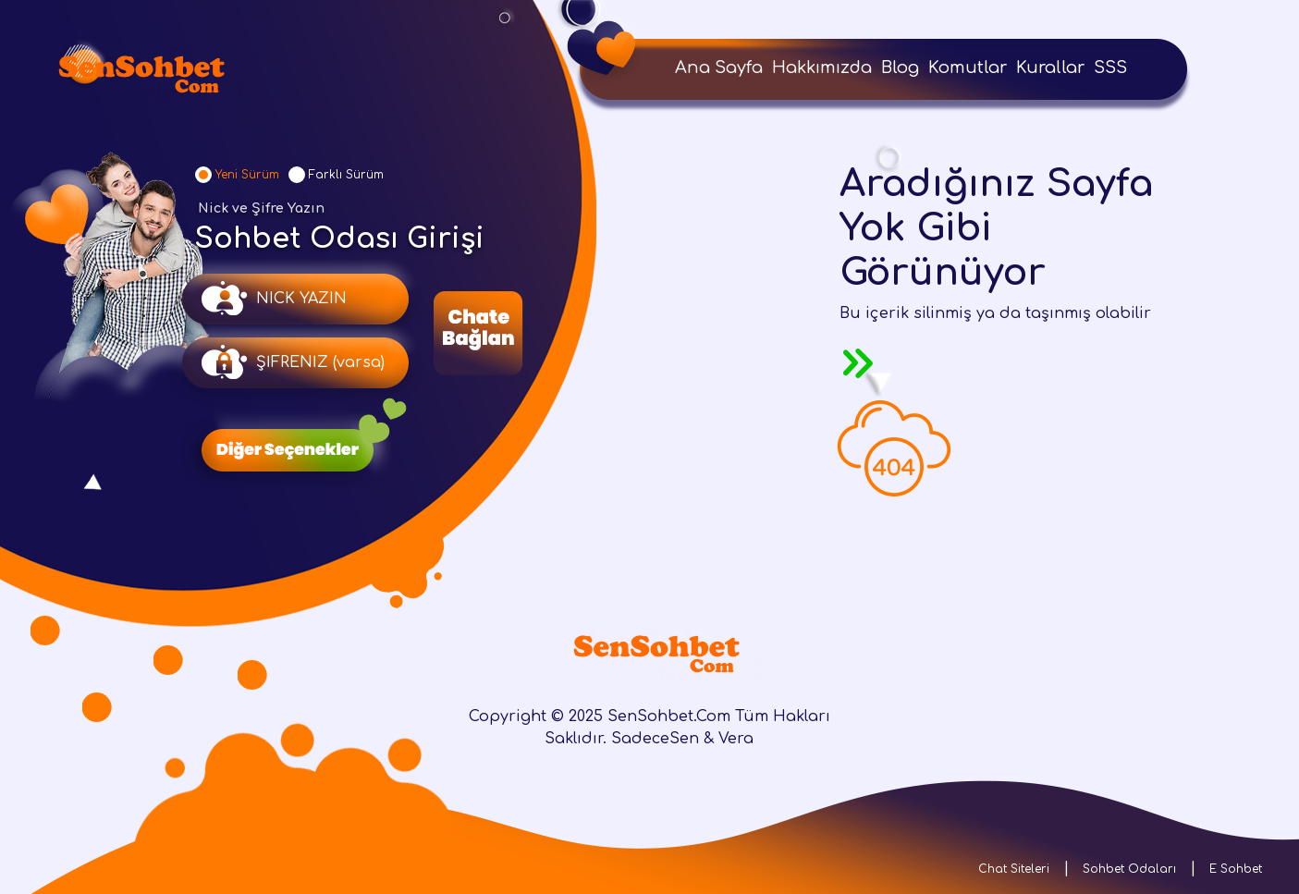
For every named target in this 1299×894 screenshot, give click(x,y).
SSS (1110, 67)
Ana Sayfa (719, 67)
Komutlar (967, 67)
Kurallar (1050, 67)
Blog (900, 67)
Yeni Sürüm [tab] (247, 174)
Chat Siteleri (1013, 869)
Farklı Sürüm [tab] (346, 174)
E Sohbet (1235, 869)
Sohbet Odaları (1129, 869)
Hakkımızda (822, 67)
